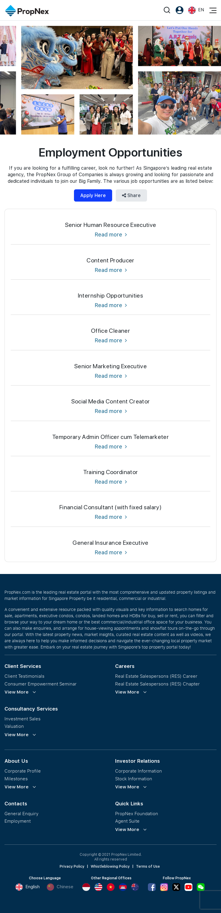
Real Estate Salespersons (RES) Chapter (157, 684)
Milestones (16, 779)
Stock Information (133, 779)
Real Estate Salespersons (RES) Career (156, 676)
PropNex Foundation (136, 813)
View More (16, 692)
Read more (111, 234)
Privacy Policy (72, 866)
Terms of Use (148, 866)
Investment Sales (22, 719)
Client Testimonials (24, 676)
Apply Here (93, 195)
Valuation (14, 726)
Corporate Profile (22, 771)
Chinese (60, 887)
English (27, 887)
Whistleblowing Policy (110, 866)
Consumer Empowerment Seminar (40, 684)
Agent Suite (127, 821)
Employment (17, 821)
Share (131, 195)
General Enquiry (21, 813)
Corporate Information (138, 771)
